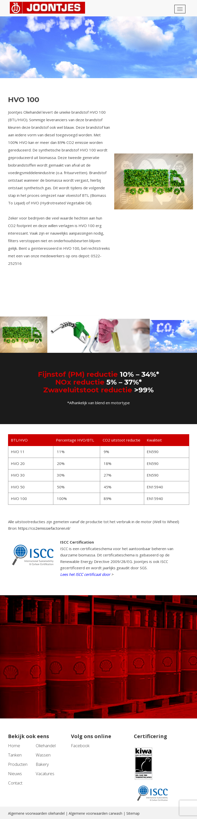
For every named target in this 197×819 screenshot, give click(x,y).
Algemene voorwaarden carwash (95, 813)
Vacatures (45, 773)
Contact (15, 783)
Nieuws (15, 773)
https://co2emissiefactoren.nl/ (44, 528)
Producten (17, 764)
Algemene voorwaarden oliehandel (36, 813)
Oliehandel (46, 745)
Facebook (80, 745)
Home (14, 745)
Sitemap (133, 813)
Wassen (43, 755)
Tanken (15, 755)
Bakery (42, 764)
